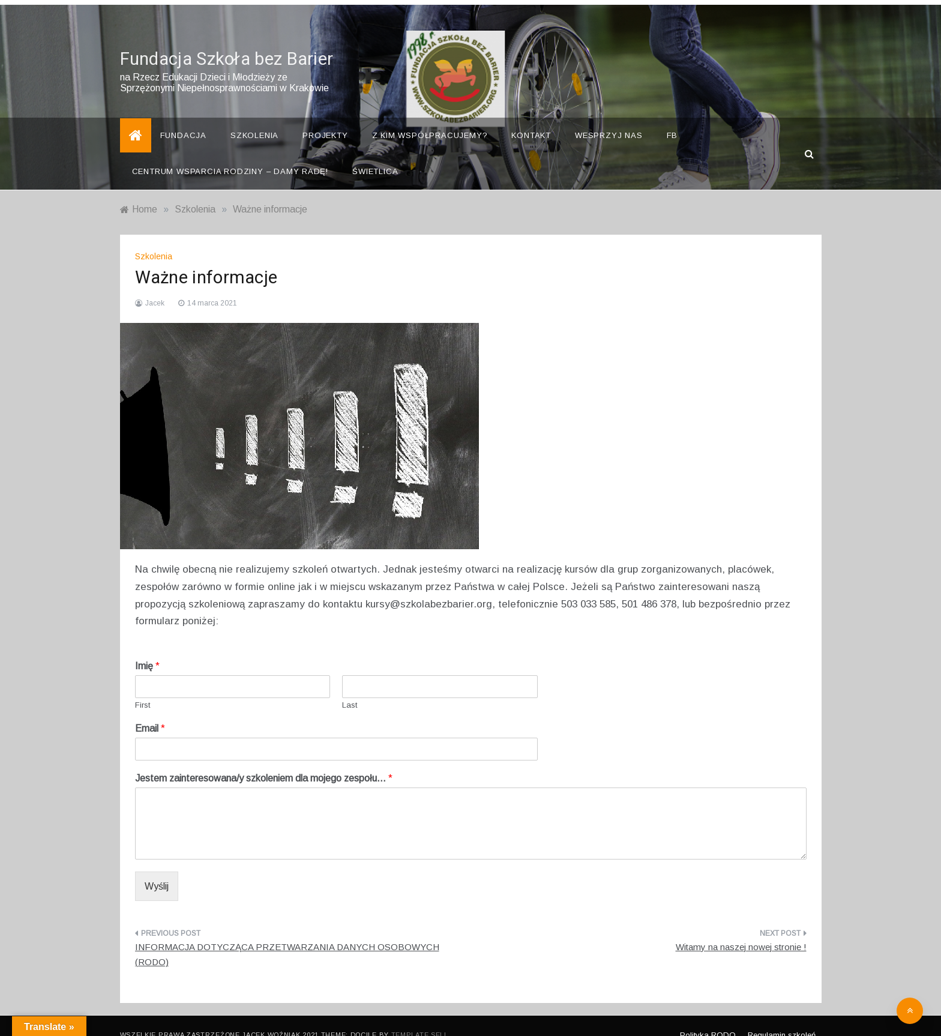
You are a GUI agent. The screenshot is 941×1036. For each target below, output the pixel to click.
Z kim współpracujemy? (430, 117)
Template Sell (419, 1016)
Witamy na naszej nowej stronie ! (741, 929)
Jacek (154, 285)
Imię (147, 648)
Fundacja (183, 117)
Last (349, 686)
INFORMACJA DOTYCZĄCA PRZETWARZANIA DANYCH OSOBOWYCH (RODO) (287, 937)
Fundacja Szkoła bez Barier (227, 41)
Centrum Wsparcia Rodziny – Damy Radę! (230, 153)
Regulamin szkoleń (782, 1017)
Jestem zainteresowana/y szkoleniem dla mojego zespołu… (263, 760)
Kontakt (531, 117)
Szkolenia (254, 117)
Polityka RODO (708, 1017)
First (142, 686)
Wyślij (157, 868)
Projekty (324, 117)
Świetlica (375, 153)
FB (672, 117)
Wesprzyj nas (609, 117)
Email (150, 710)
